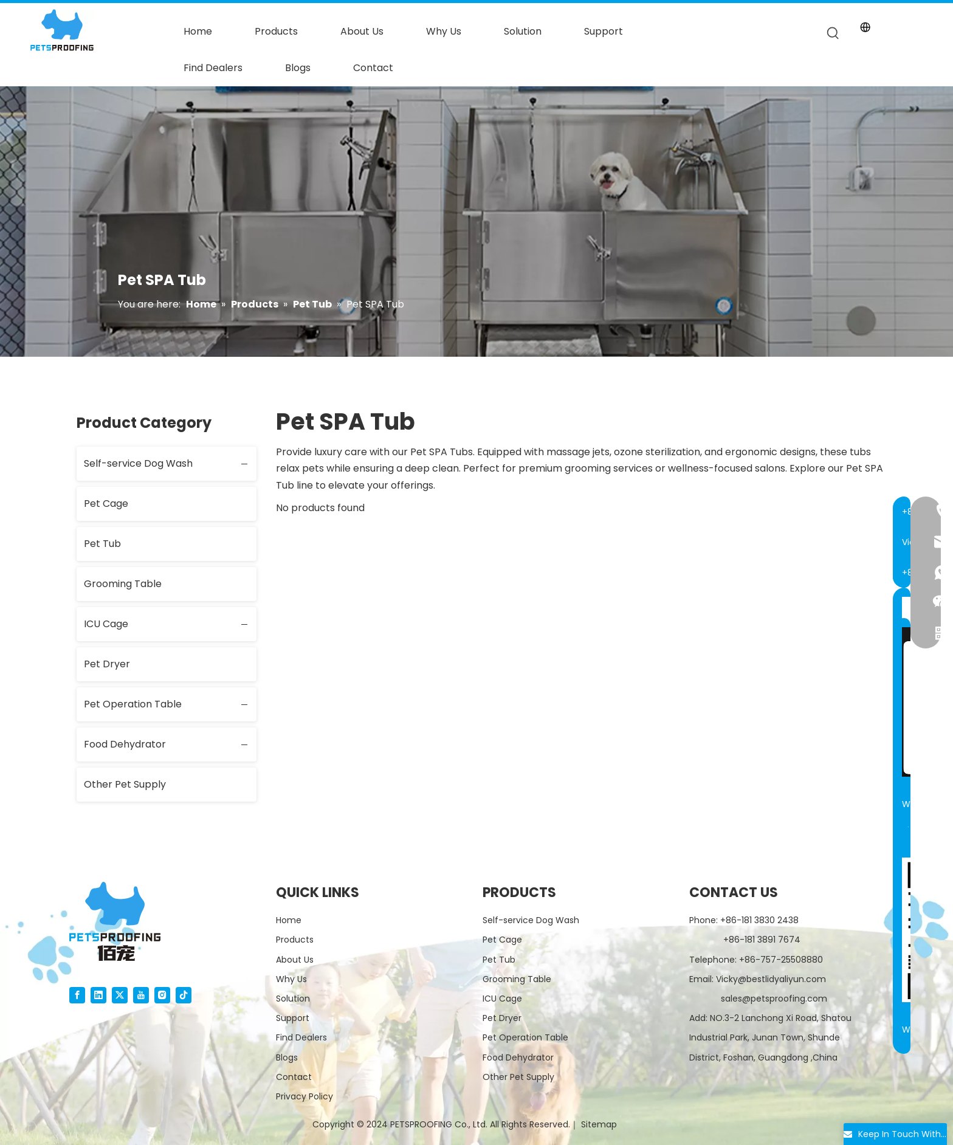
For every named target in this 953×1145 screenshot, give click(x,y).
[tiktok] (183, 994)
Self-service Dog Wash (138, 463)
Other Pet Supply (125, 784)
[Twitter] (120, 994)
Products (295, 940)
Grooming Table (123, 584)
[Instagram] (162, 994)
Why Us (291, 979)
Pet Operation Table (133, 704)
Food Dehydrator (125, 744)
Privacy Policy (304, 1096)
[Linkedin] (98, 994)
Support (292, 1018)
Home (288, 920)
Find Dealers (301, 1037)
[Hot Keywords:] (833, 33)
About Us (295, 960)
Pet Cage (106, 504)
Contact (294, 1077)
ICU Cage (106, 624)
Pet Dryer (107, 664)
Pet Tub (102, 544)
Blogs (287, 1057)
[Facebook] (77, 994)
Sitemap (599, 1124)
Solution (293, 998)
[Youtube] (141, 994)
